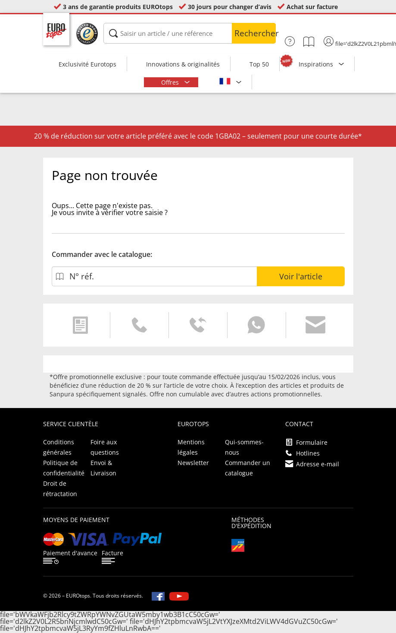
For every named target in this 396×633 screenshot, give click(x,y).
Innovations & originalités (183, 64)
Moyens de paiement (76, 520)
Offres (171, 82)
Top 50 (259, 64)
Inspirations (317, 64)
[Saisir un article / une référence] (189, 33)
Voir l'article (300, 276)
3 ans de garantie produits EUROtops (118, 7)
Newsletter (193, 463)
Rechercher (255, 33)
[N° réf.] (154, 276)
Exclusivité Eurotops (87, 64)
